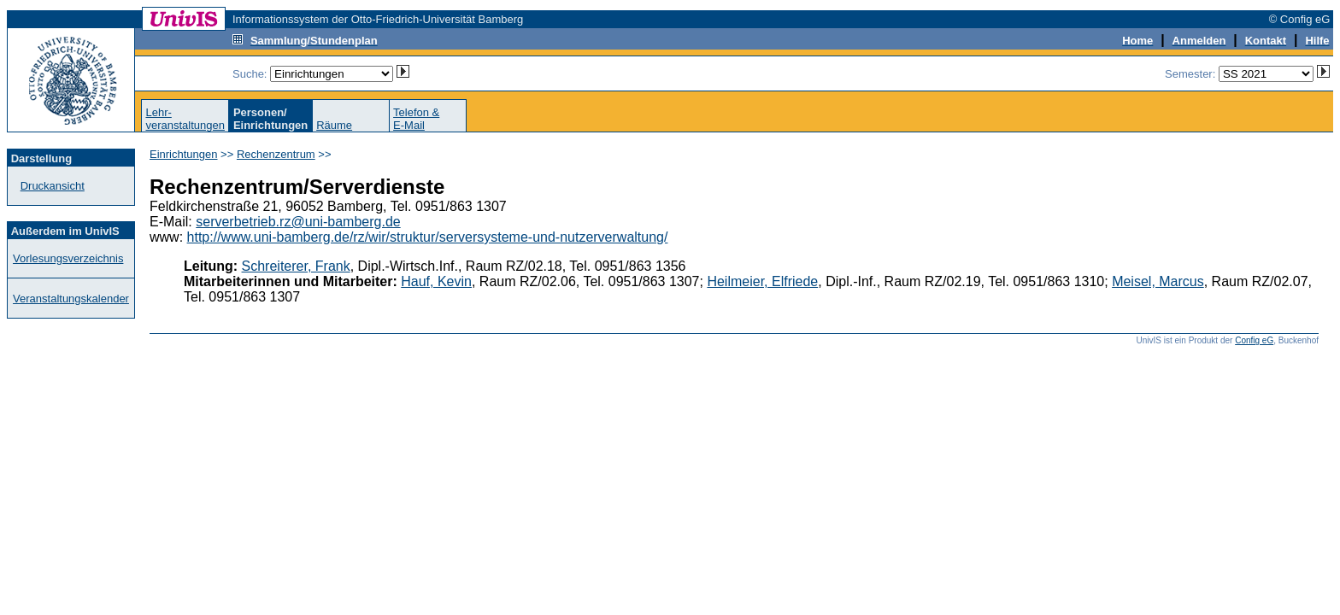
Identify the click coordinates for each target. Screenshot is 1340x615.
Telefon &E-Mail (416, 119)
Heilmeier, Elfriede (762, 281)
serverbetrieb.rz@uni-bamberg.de (298, 221)
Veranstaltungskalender (71, 298)
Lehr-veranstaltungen (185, 119)
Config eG (1254, 340)
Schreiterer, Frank (296, 266)
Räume (334, 125)
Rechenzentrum (276, 154)
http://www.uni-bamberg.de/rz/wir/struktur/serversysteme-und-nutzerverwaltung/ (427, 237)
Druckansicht (53, 185)
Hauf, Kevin (436, 281)
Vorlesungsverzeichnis (68, 258)
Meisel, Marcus (1158, 281)
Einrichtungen (184, 154)
